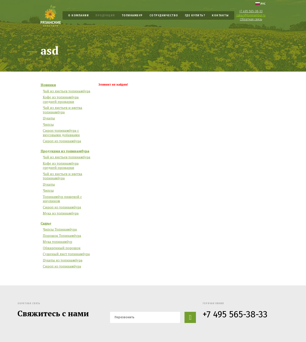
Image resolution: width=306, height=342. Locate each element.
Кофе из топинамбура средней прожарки (61, 99)
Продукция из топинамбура (65, 151)
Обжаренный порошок (61, 248)
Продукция (105, 15)
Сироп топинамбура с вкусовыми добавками (61, 132)
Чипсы (48, 124)
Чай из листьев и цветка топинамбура (62, 110)
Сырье (46, 223)
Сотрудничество (164, 15)
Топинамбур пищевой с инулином (62, 199)
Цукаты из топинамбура (62, 260)
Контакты (220, 15)
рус (260, 3)
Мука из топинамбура (61, 213)
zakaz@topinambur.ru (250, 15)
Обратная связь (251, 19)
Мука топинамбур (57, 242)
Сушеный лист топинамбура (66, 254)
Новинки (48, 85)
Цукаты (49, 118)
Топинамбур (132, 15)
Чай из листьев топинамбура (66, 91)
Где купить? (195, 15)
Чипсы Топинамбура (60, 229)
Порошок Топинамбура (62, 236)
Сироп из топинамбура (62, 141)
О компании (78, 15)
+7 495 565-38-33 (251, 11)
